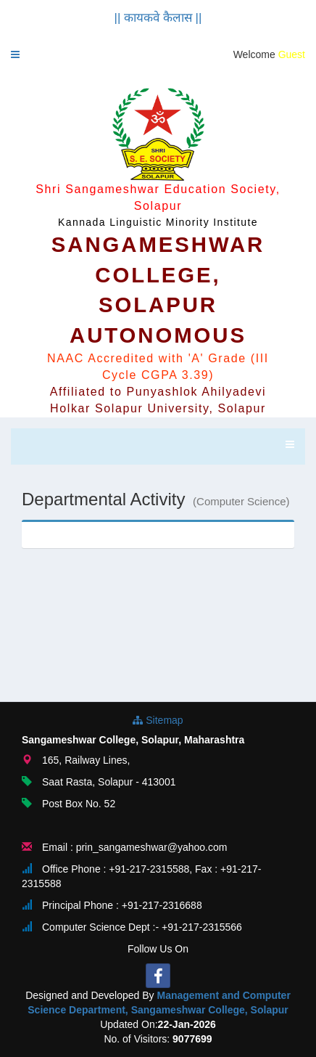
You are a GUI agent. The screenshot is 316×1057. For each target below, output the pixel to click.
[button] (15, 54)
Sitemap (158, 720)
